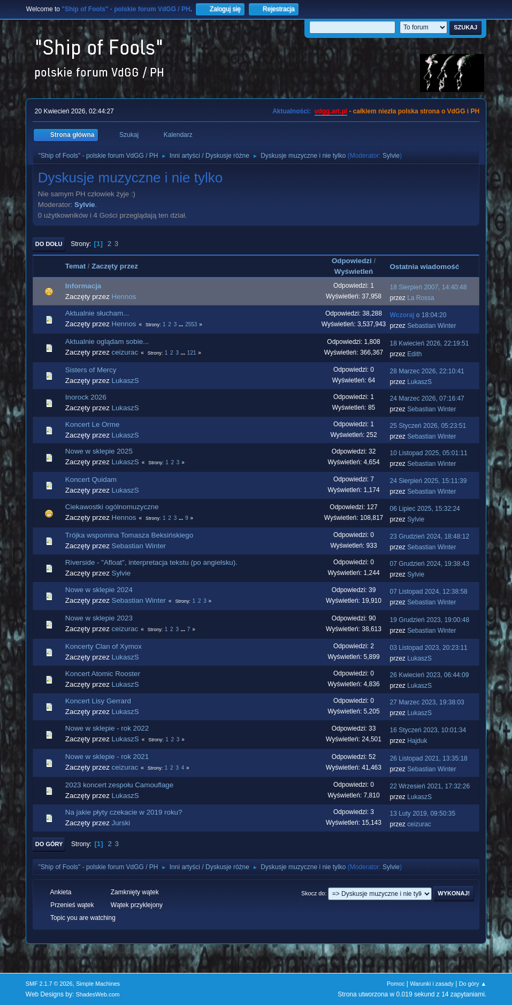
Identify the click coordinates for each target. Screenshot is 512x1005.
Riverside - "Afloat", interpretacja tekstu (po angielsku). (151, 562)
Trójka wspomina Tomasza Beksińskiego (129, 535)
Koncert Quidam (91, 479)
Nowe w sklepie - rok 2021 (107, 757)
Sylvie (391, 155)
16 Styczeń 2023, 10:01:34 (427, 730)
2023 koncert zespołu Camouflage (119, 785)
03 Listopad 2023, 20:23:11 (428, 647)
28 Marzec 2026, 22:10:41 (426, 371)
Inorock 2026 (85, 397)
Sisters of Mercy (91, 370)
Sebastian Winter (431, 325)
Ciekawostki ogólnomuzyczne (112, 507)
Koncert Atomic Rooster (102, 674)
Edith (414, 354)
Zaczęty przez (114, 266)
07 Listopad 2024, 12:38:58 (428, 591)
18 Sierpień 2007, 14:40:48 (428, 287)
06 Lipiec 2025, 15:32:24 (424, 508)
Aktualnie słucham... (97, 313)
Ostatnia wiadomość (429, 267)
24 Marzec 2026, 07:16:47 (426, 398)
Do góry (49, 844)
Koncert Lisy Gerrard (98, 701)
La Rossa (420, 298)
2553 (191, 324)
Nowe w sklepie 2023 (99, 618)
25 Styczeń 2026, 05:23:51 (427, 425)
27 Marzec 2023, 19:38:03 (426, 702)
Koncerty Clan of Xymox (103, 646)
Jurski (121, 823)
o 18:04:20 (417, 315)
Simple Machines (98, 983)
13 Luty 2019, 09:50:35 (422, 813)
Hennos (124, 297)
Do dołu (49, 244)
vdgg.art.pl (331, 111)
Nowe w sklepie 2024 (99, 590)
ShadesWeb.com (98, 994)
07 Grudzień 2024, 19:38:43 (429, 563)
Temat (75, 266)
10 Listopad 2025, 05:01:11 (428, 453)
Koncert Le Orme (92, 424)
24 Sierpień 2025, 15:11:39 (428, 481)
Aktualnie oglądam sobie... (107, 341)
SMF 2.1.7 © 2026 (49, 983)
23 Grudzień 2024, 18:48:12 (429, 536)
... (182, 324)
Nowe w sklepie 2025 (99, 451)
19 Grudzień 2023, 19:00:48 (429, 620)
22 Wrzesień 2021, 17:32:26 (429, 786)
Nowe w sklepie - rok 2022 (107, 728)
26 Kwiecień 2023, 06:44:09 (429, 675)
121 (191, 353)
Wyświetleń (353, 271)
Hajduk (417, 741)
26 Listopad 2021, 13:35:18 (428, 758)
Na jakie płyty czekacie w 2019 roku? (123, 812)
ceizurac (125, 352)
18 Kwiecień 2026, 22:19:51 (429, 343)
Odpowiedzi (352, 261)
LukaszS (125, 381)
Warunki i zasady (432, 983)
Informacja (83, 286)
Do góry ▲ (472, 983)
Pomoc (396, 983)
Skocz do (313, 893)
